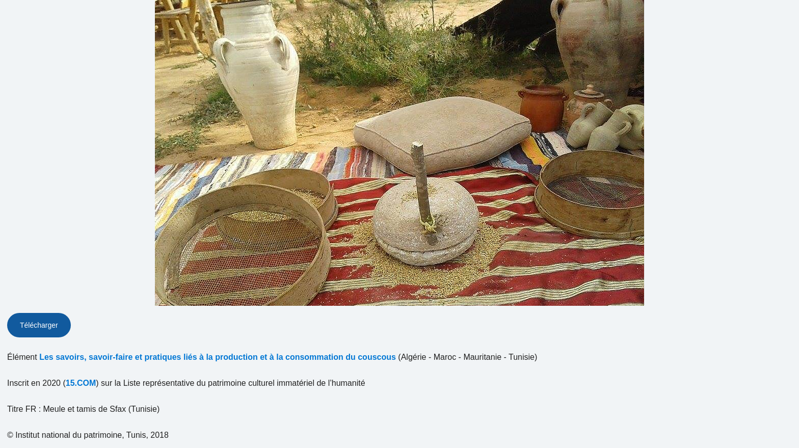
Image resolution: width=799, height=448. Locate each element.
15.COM (81, 383)
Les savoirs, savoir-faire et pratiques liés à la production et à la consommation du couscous (217, 357)
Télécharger (39, 325)
